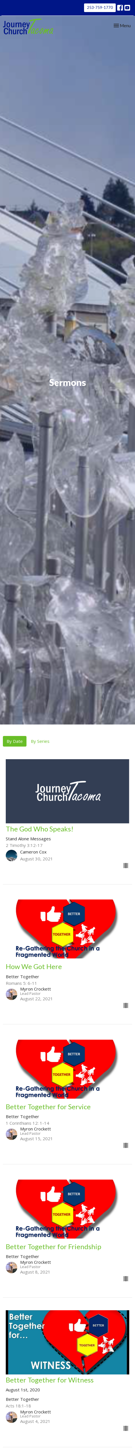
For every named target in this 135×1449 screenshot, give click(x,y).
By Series (40, 741)
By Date (15, 741)
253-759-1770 (100, 7)
